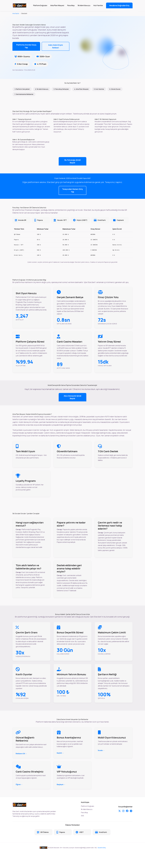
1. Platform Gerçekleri (22, 89)
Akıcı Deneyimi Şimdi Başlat (72, 397)
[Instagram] (123, 810)
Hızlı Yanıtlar (98, 5)
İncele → (101, 750)
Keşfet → (60, 753)
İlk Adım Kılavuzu (84, 5)
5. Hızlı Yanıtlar (99, 89)
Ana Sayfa (15, 13)
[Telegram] (131, 810)
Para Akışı (71, 5)
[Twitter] (119, 810)
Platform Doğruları (40, 5)
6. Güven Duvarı (115, 89)
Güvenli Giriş (102, 848)
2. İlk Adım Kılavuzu (41, 89)
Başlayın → (61, 784)
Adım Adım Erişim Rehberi (55, 46)
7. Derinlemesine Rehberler (24, 94)
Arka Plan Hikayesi (57, 5)
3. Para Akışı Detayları (61, 89)
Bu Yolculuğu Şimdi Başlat (72, 161)
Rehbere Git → (21, 753)
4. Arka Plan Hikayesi (81, 89)
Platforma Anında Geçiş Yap (26, 46)
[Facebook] (127, 810)
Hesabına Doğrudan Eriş (119, 5)
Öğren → (19, 784)
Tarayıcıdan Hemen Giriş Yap (72, 190)
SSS (82, 816)
